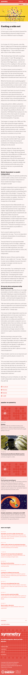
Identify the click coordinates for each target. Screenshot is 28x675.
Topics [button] (23, 4)
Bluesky (4, 389)
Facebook (4, 386)
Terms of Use (4, 669)
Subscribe (4, 646)
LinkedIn (4, 393)
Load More (3, 620)
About (3, 652)
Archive (3, 654)
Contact (3, 649)
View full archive (5, 624)
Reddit (3, 396)
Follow (21, 1)
